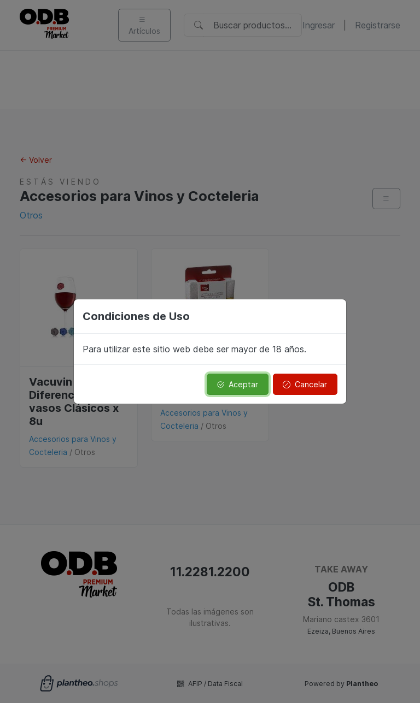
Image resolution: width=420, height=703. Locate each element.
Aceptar (237, 384)
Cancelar (305, 384)
